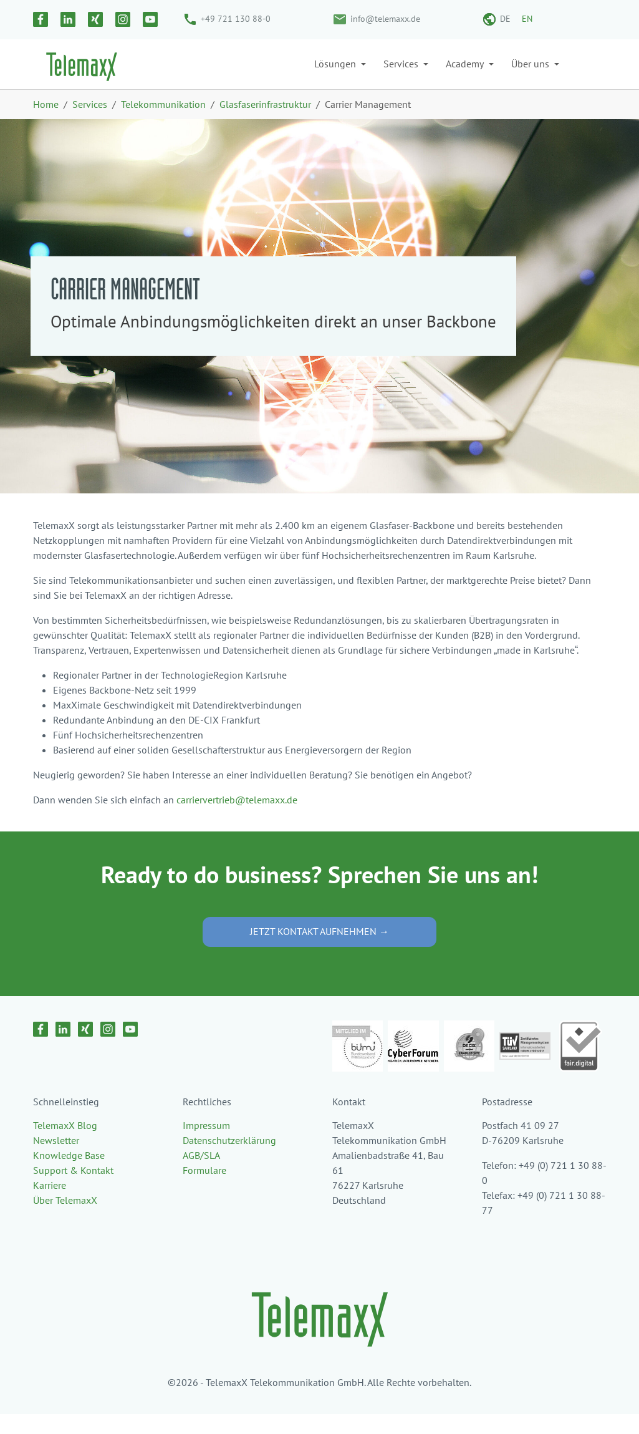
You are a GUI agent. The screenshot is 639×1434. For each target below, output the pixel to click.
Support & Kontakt (73, 1190)
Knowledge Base (69, 1175)
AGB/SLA (201, 1175)
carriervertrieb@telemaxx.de (236, 819)
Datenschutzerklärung (229, 1160)
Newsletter (56, 1160)
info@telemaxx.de (385, 18)
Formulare (204, 1190)
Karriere (49, 1205)
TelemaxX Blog (65, 1145)
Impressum (206, 1145)
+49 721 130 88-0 (236, 18)
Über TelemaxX (65, 1220)
